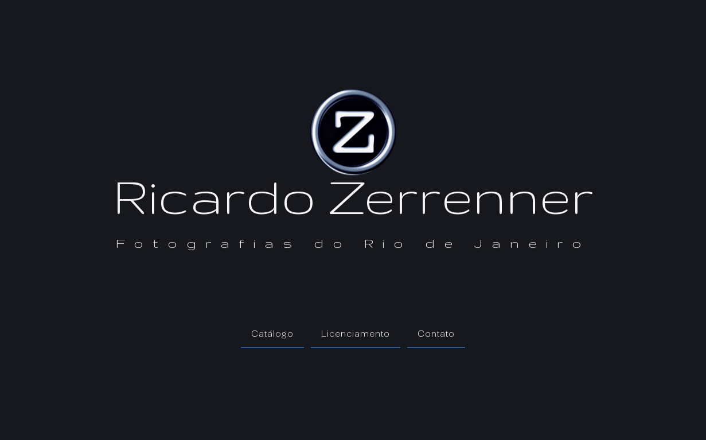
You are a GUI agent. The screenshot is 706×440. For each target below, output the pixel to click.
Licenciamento (355, 333)
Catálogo (272, 333)
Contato (436, 333)
